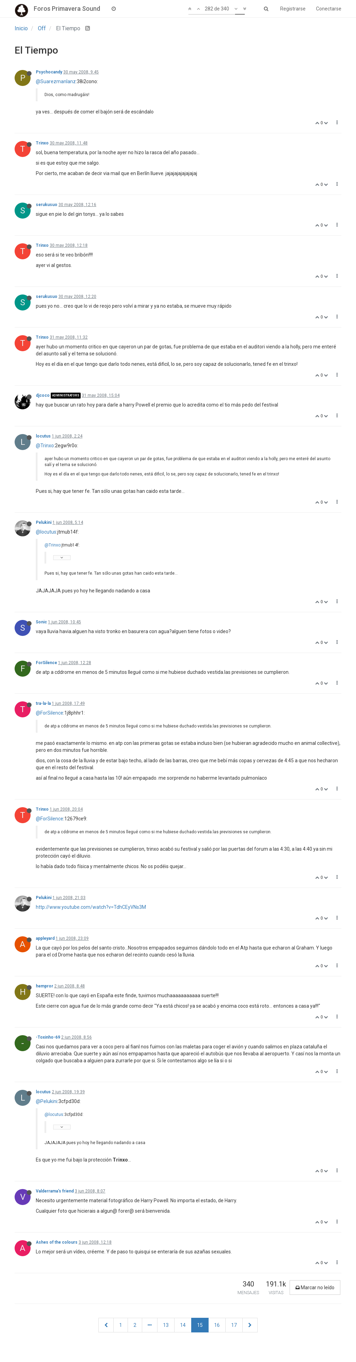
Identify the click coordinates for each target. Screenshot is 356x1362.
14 (183, 1325)
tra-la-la (43, 703)
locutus (43, 436)
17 (234, 1325)
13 (166, 1325)
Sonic (41, 622)
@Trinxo (45, 445)
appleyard (45, 938)
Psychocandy (49, 72)
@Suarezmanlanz (56, 81)
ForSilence (46, 662)
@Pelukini (46, 1101)
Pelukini (43, 522)
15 (200, 1325)
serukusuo (46, 204)
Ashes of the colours (57, 1242)
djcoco (43, 395)
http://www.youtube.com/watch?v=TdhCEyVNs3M (91, 907)
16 (217, 1325)
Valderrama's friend (55, 1191)
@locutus (46, 532)
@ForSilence (49, 713)
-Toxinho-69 (48, 1037)
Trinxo (42, 143)
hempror (44, 986)
